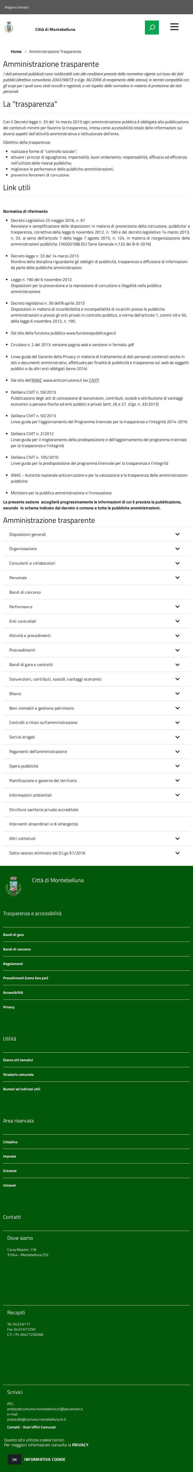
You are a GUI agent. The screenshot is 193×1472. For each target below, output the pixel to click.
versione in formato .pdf (113, 344)
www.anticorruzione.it (62, 380)
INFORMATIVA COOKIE (45, 1459)
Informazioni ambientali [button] (30, 795)
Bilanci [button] (15, 693)
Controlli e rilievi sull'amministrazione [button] (43, 722)
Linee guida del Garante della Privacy (44, 356)
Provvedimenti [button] (22, 650)
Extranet (10, 1170)
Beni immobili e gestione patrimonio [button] (41, 708)
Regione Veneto (17, 7)
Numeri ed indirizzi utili (21, 1089)
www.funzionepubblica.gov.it (91, 333)
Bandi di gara (13, 934)
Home (16, 51)
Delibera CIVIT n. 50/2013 (33, 416)
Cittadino (10, 1142)
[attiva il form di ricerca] (152, 27)
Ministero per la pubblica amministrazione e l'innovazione (61, 493)
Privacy (8, 1007)
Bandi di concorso (25, 592)
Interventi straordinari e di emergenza (43, 824)
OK (14, 1459)
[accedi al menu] (174, 27)
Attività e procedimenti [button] (30, 635)
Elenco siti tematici (18, 1060)
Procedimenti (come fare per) (25, 978)
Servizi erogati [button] (22, 737)
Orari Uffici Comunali (39, 1427)
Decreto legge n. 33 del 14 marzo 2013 (48, 122)
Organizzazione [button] (23, 548)
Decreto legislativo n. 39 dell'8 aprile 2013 (48, 303)
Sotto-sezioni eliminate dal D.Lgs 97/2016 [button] (47, 853)
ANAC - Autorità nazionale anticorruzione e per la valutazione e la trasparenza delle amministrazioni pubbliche (99, 478)
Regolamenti (13, 963)
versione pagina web (70, 344)
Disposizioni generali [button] (27, 534)
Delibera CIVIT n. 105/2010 (34, 457)
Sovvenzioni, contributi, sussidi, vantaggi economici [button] (55, 679)
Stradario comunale (18, 1074)
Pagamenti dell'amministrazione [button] (38, 751)
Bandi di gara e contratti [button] (31, 664)
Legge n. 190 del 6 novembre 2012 (41, 279)
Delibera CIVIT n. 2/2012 (32, 433)
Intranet (9, 1185)
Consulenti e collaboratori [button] (32, 563)
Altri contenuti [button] (22, 838)
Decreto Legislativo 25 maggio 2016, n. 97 (48, 220)
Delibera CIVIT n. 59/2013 (33, 392)
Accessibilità (13, 992)
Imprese (9, 1156)
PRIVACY (80, 1445)
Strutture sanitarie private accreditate (43, 809)
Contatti (13, 1427)
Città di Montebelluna (55, 29)
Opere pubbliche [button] (23, 766)
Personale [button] (18, 577)
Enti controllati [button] (22, 621)
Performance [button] (20, 607)
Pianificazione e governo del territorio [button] (43, 780)
